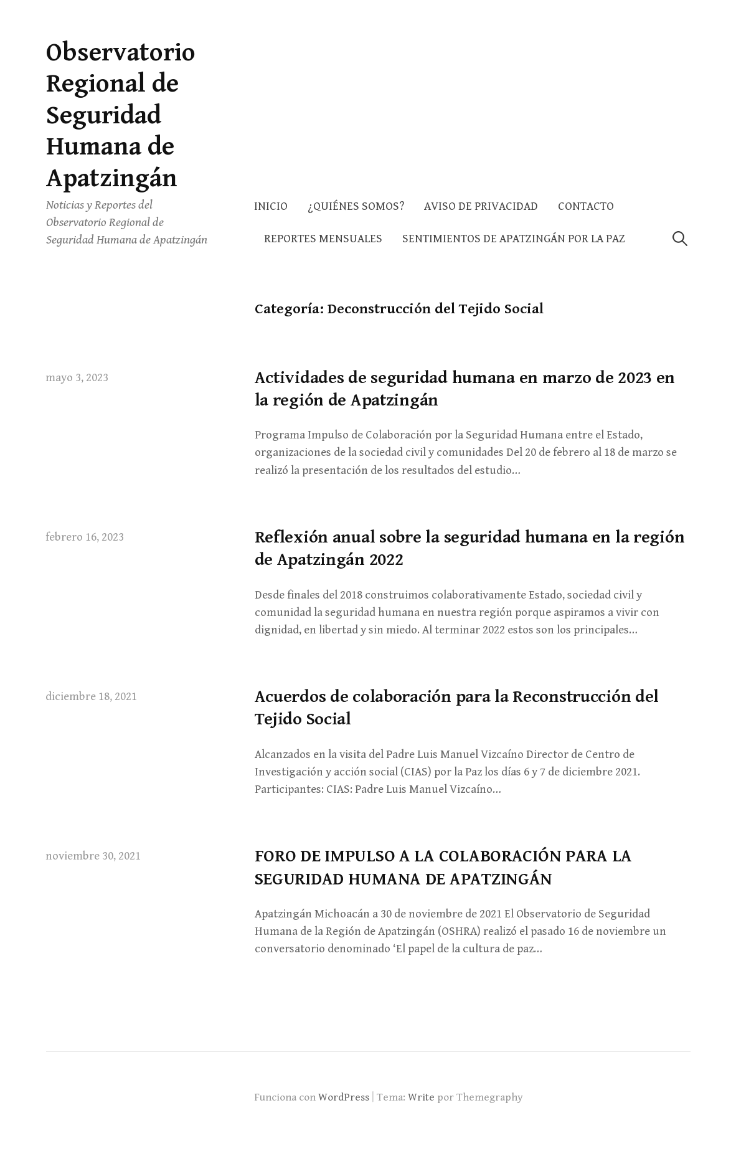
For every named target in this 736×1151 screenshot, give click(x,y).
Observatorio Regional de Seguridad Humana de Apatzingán (121, 115)
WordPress (343, 1097)
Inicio (271, 206)
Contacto (586, 206)
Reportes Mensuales (323, 238)
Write (421, 1097)
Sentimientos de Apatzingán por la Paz (513, 238)
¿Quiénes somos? (356, 206)
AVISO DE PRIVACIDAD (481, 206)
